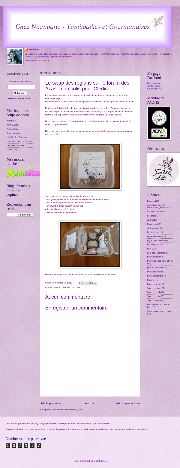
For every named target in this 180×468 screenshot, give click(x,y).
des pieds (151, 216)
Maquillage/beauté (155, 244)
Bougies (151, 201)
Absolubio (11, 121)
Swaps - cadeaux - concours (67, 287)
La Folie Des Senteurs (17, 137)
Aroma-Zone (12, 125)
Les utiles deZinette (16, 145)
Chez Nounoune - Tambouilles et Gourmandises (155, 86)
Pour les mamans (155, 276)
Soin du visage (154, 300)
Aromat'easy (12, 129)
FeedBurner (25, 98)
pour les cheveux (155, 267)
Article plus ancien (128, 403)
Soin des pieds (154, 292)
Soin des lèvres (154, 284)
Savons (150, 280)
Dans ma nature (14, 133)
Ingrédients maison (156, 240)
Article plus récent (51, 403)
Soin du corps (153, 296)
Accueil (89, 403)
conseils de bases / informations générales (157, 206)
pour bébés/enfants (156, 253)
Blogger (102, 461)
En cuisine (152, 224)
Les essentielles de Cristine (19, 141)
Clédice (69, 131)
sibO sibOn (12, 149)
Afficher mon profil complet (37, 61)
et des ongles (153, 228)
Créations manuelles (156, 212)
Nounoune (33, 49)
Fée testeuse (153, 232)
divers (150, 220)
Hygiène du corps (155, 236)
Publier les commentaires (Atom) (68, 409)
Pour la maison (154, 257)
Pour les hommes (155, 272)
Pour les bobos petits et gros (160, 261)
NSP (149, 249)
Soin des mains (154, 288)
